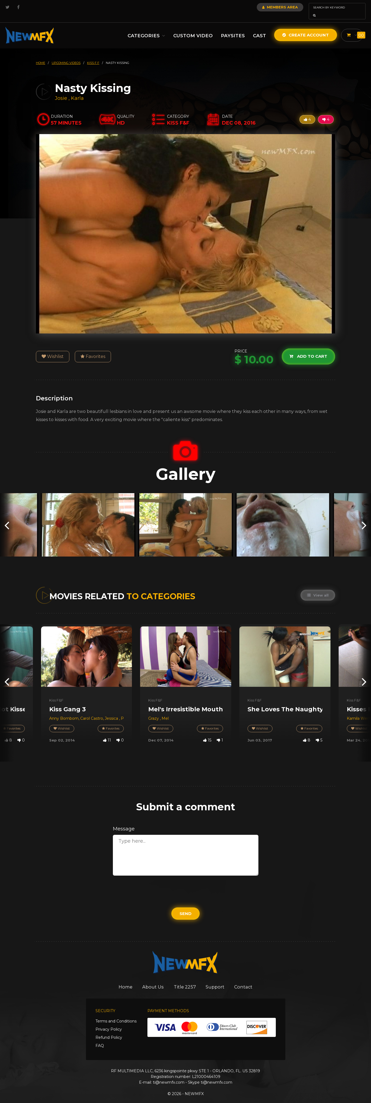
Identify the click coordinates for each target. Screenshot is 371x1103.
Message (124, 821)
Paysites (233, 28)
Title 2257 (185, 979)
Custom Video (193, 28)
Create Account (305, 27)
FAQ (99, 1038)
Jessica (112, 710)
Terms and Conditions (116, 1013)
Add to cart (308, 348)
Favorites (93, 348)
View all (317, 587)
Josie (62, 91)
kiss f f (93, 55)
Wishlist (53, 348)
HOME (40, 55)
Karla (77, 91)
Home (122, 979)
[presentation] (7, 517)
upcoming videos (66, 55)
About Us (152, 979)
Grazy (154, 710)
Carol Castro (91, 710)
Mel (165, 710)
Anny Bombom (64, 710)
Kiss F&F (56, 692)
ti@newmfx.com (168, 1075)
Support (217, 979)
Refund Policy (108, 1030)
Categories (146, 28)
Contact (246, 979)
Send (185, 906)
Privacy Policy (108, 1021)
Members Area (265, 7)
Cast (259, 28)
